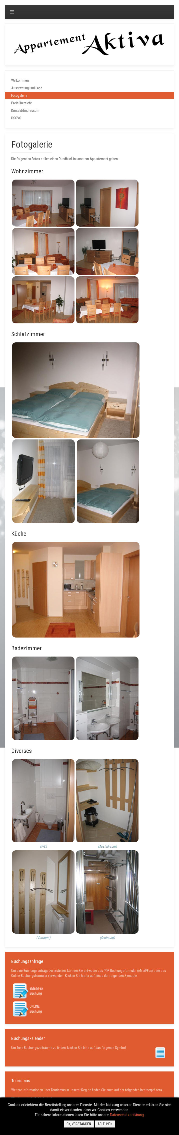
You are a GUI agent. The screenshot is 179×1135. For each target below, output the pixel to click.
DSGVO (16, 118)
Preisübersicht (21, 103)
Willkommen (20, 81)
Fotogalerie (19, 96)
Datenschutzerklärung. (127, 1114)
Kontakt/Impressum (25, 111)
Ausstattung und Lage (26, 88)
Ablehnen (105, 1124)
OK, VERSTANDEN (78, 1124)
